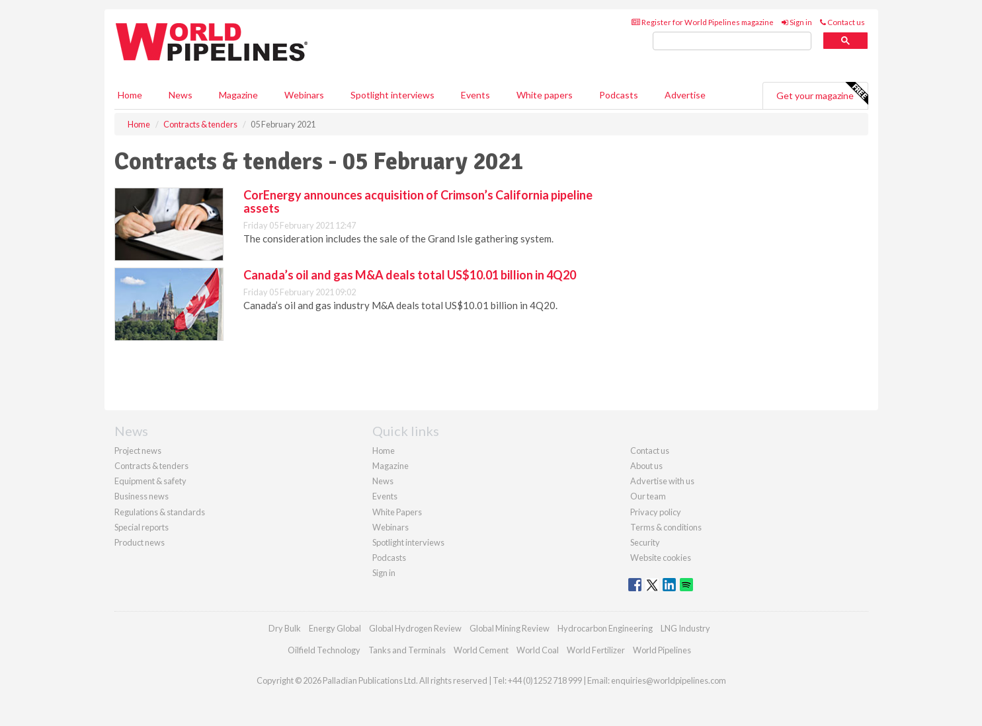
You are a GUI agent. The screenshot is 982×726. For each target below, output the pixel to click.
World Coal (537, 650)
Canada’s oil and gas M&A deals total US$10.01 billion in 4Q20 (409, 275)
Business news (141, 496)
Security (645, 542)
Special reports (141, 527)
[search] (732, 41)
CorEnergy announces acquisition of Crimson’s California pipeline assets (418, 201)
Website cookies (660, 557)
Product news (139, 542)
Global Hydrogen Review (415, 628)
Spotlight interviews (392, 94)
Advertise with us (662, 481)
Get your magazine (822, 94)
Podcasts (618, 94)
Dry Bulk (284, 628)
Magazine (238, 94)
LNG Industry (685, 628)
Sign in (797, 22)
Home (130, 94)
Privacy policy (655, 512)
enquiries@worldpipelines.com (668, 680)
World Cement (481, 650)
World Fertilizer (596, 650)
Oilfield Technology (324, 650)
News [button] (180, 94)
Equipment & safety (150, 481)
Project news (137, 450)
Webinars (304, 94)
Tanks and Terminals (407, 650)
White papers (544, 94)
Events (475, 94)
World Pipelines (662, 650)
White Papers (397, 512)
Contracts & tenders (151, 465)
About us (646, 465)
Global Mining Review (510, 628)
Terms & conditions (666, 527)
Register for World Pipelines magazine (703, 22)
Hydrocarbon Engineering (605, 628)
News (382, 481)
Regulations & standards (159, 512)
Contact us (842, 22)
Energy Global (335, 628)
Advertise (685, 94)
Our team (648, 496)
